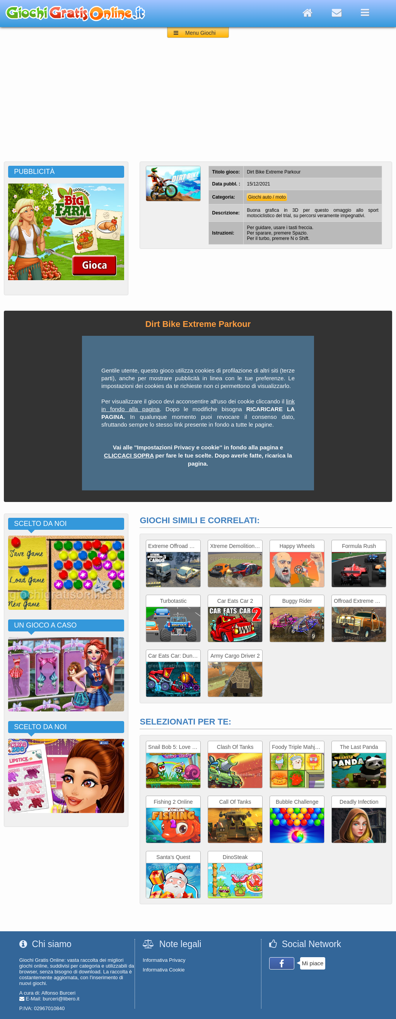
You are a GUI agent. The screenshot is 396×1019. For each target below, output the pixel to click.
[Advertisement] (198, 103)
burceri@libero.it (61, 999)
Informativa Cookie (163, 970)
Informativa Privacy (164, 960)
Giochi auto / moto (266, 197)
